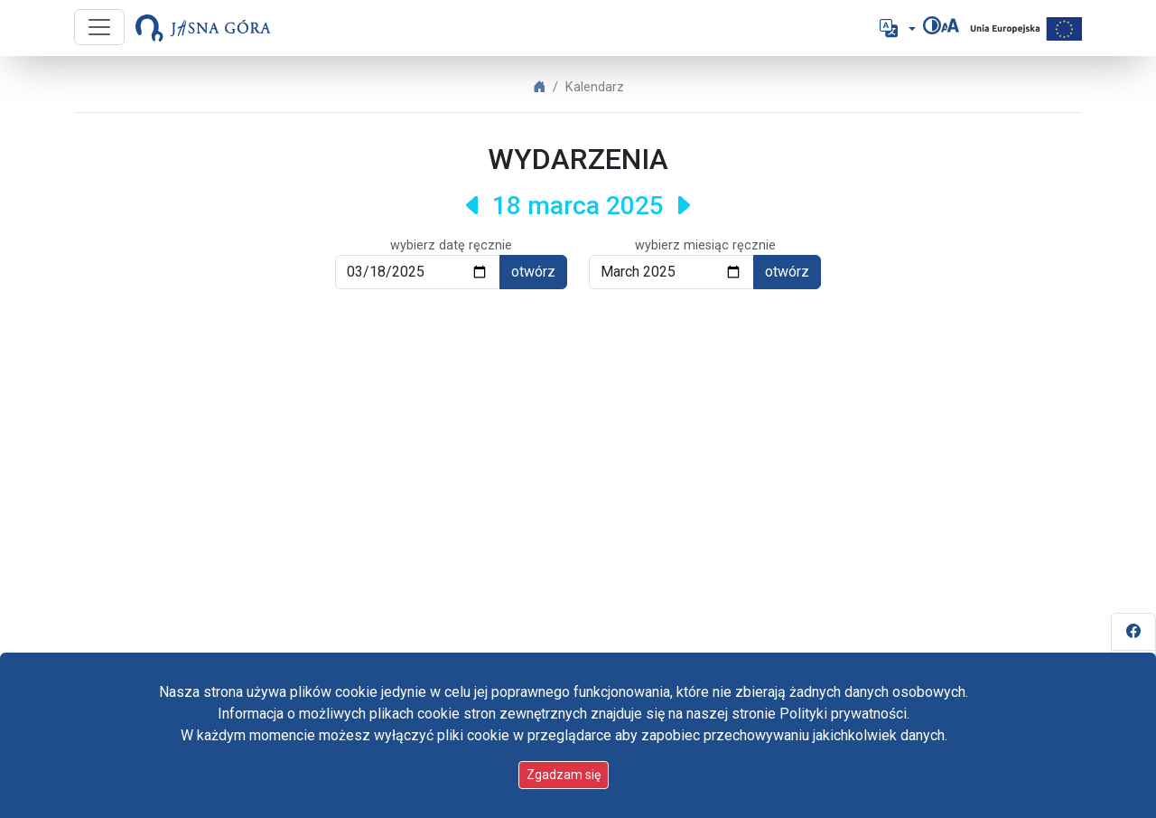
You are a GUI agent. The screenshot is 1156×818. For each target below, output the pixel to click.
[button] (896, 28)
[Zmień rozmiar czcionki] (950, 25)
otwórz (533, 271)
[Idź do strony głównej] (203, 28)
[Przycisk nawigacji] (99, 27)
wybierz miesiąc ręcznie (705, 245)
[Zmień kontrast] (932, 25)
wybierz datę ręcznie (451, 245)
